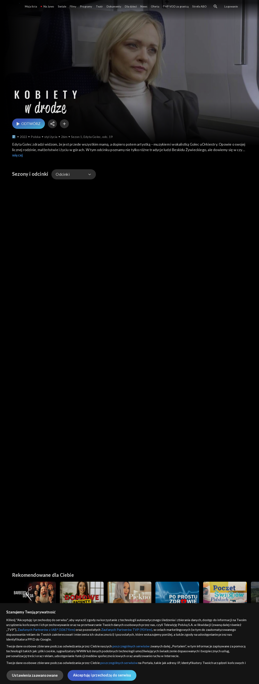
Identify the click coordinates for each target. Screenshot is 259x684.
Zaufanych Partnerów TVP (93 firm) (126, 629)
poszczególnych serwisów (131, 646)
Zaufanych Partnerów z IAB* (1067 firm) (46, 629)
